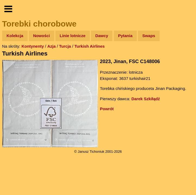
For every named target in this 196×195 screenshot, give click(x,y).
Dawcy (101, 35)
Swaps (148, 35)
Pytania (125, 35)
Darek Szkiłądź (145, 98)
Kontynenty (32, 46)
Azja (51, 46)
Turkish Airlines (89, 46)
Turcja (65, 46)
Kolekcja (15, 35)
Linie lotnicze (73, 35)
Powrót (107, 108)
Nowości (41, 35)
